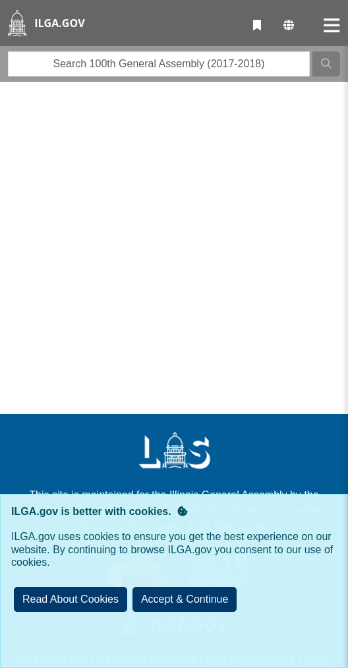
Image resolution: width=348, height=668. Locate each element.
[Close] (184, 599)
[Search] (326, 63)
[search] (159, 63)
